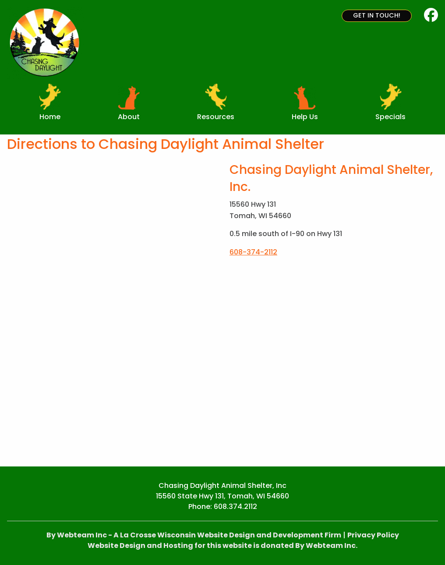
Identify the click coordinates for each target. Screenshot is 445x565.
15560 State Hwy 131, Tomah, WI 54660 (222, 496)
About (129, 117)
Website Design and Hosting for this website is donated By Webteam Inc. (222, 545)
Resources (215, 117)
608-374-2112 (253, 252)
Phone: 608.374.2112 (222, 506)
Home (49, 117)
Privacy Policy (373, 535)
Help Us (305, 117)
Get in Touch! (376, 15)
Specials (390, 117)
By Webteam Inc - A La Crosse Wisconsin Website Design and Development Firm (193, 535)
